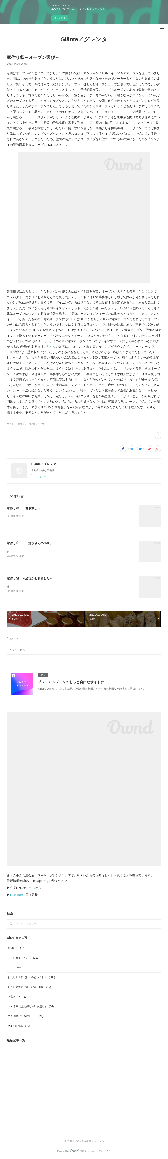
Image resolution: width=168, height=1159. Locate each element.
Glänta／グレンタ (84, 39)
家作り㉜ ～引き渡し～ (23, 508)
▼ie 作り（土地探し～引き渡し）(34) (25, 423)
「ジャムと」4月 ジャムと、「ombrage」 (33, 1062)
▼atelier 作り (19, 1026)
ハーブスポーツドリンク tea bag (27, 1051)
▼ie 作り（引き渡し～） (25, 1016)
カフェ (14, 967)
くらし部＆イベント (23, 958)
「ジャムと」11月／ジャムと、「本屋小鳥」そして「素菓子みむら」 (48, 1117)
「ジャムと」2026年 (20, 1095)
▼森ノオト (17, 997)
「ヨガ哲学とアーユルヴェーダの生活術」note (35, 1073)
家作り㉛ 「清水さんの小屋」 (30, 543)
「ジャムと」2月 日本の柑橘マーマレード (33, 1084)
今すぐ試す (59, 18)
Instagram (16, 895)
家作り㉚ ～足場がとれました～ (30, 578)
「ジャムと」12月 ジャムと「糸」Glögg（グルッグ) (39, 1106)
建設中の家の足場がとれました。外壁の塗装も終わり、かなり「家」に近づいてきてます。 (60, 587)
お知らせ (16, 948)
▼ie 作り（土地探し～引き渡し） (31, 1006)
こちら (48, 346)
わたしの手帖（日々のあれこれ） (31, 977)
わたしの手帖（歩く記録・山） (29, 987)
